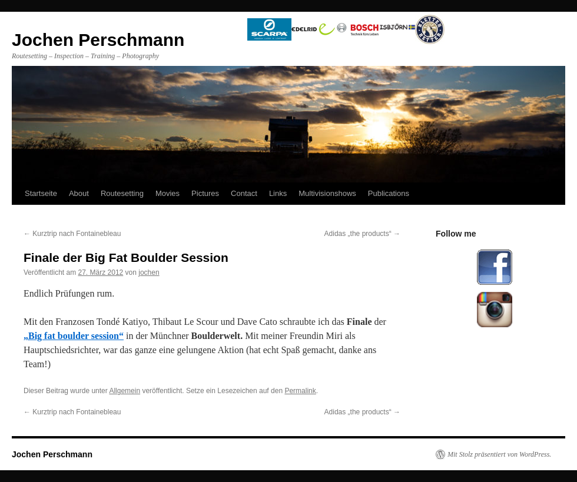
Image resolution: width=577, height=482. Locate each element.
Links (278, 193)
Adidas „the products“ (362, 234)
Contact (244, 193)
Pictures (205, 193)
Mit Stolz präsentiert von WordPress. (499, 454)
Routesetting (122, 193)
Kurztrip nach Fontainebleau (72, 234)
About (79, 193)
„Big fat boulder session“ (74, 336)
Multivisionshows (327, 193)
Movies (167, 193)
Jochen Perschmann (52, 454)
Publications (388, 193)
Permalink (300, 391)
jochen (148, 272)
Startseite (41, 193)
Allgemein (124, 391)
